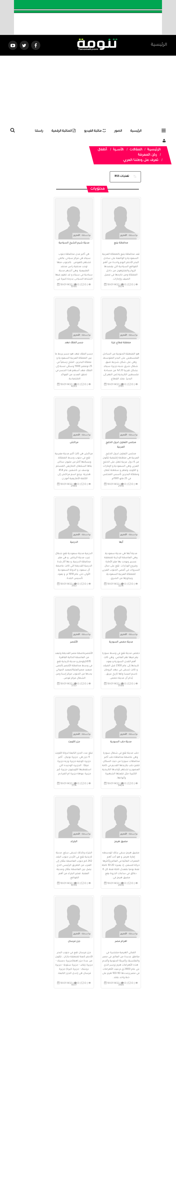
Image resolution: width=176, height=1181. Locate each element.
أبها (121, 542)
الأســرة (118, 150)
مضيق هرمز (121, 841)
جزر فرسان (74, 941)
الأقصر (74, 642)
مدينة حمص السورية (121, 642)
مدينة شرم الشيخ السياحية (74, 243)
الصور (118, 131)
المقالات (136, 150)
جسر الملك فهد (74, 342)
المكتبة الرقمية (64, 131)
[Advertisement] (88, 90)
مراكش (74, 442)
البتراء (74, 841)
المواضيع (117, 1139)
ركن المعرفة (147, 155)
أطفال (102, 150)
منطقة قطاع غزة (121, 342)
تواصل (65, 1139)
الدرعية (74, 542)
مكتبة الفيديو (95, 131)
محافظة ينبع (121, 243)
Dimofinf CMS (92, 1162)
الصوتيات (81, 1139)
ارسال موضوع (45, 1139)
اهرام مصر (121, 941)
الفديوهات (99, 1139)
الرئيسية (159, 45)
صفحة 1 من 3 (92, 1005)
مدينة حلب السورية (121, 742)
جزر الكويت (74, 742)
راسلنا (39, 131)
